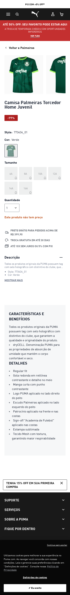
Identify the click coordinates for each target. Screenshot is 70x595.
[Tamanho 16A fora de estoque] (25, 188)
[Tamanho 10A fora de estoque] (40, 173)
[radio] (11, 150)
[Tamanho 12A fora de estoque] (54, 173)
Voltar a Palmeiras (19, 47)
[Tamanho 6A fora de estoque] (11, 173)
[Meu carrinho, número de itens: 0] (62, 14)
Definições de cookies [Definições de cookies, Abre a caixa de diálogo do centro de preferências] (35, 579)
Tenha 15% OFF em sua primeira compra (35, 484)
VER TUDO (35, 36)
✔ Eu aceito (35, 589)
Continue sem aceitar (57, 547)
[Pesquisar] (17, 14)
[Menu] (8, 14)
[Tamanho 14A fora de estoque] (11, 188)
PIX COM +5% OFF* (35, 4)
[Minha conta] (53, 14)
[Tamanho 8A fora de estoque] (25, 173)
